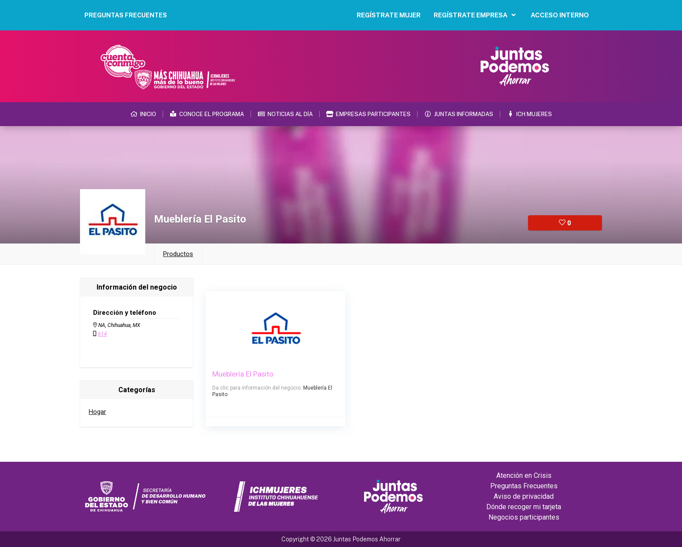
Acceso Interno (560, 15)
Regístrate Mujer (389, 15)
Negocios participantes (523, 517)
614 (102, 334)
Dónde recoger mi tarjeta (523, 507)
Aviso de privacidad (524, 496)
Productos (178, 254)
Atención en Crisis (524, 475)
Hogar (97, 412)
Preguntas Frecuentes (524, 486)
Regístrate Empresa (476, 15)
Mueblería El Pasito (243, 374)
